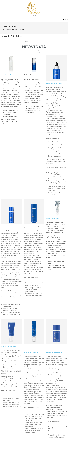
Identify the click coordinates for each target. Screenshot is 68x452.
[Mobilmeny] (65, 19)
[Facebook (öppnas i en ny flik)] (33, 16)
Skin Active (21, 29)
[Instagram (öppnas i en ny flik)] (35, 16)
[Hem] (3, 29)
